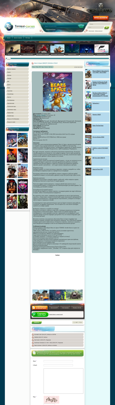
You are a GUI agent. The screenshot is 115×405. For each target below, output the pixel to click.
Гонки (8, 87)
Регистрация (91, 30)
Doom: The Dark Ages (98, 125)
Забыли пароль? (98, 30)
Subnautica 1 (96, 103)
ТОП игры (27, 37)
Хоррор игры (10, 112)
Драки (8, 84)
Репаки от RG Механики (13, 119)
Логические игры (11, 106)
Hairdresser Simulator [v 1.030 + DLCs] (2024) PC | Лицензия (48, 342)
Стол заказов (65, 307)
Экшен (9, 72)
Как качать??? (54, 307)
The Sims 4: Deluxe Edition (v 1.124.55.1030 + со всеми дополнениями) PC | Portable (100, 94)
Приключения (10, 103)
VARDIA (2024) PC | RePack (40, 337)
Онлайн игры (10, 115)
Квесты (9, 97)
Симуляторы (10, 94)
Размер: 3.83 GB (77, 307)
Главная (9, 37)
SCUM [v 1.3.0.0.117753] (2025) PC (100, 148)
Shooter (43, 115)
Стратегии (9, 91)
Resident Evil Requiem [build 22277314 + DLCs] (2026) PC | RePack (100, 83)
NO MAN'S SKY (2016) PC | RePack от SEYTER (45, 334)
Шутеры (9, 75)
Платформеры (10, 100)
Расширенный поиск (50, 29)
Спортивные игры (11, 109)
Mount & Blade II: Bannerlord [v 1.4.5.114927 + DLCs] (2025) (101, 71)
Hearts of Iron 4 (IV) (98, 169)
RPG (8, 81)
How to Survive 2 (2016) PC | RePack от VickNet (45, 345)
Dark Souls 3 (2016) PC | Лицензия (42, 340)
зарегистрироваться (54, 354)
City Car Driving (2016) (98, 137)
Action (39, 115)
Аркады (9, 78)
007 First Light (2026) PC (99, 158)
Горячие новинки (18, 37)
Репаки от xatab (11, 122)
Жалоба (40, 308)
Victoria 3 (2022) (97, 114)
